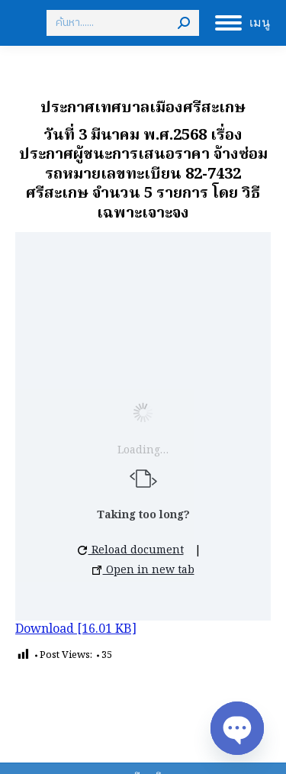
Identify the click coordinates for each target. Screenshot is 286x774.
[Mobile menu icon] (242, 23)
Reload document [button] (131, 550)
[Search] (123, 23)
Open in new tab (143, 570)
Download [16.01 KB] (76, 630)
